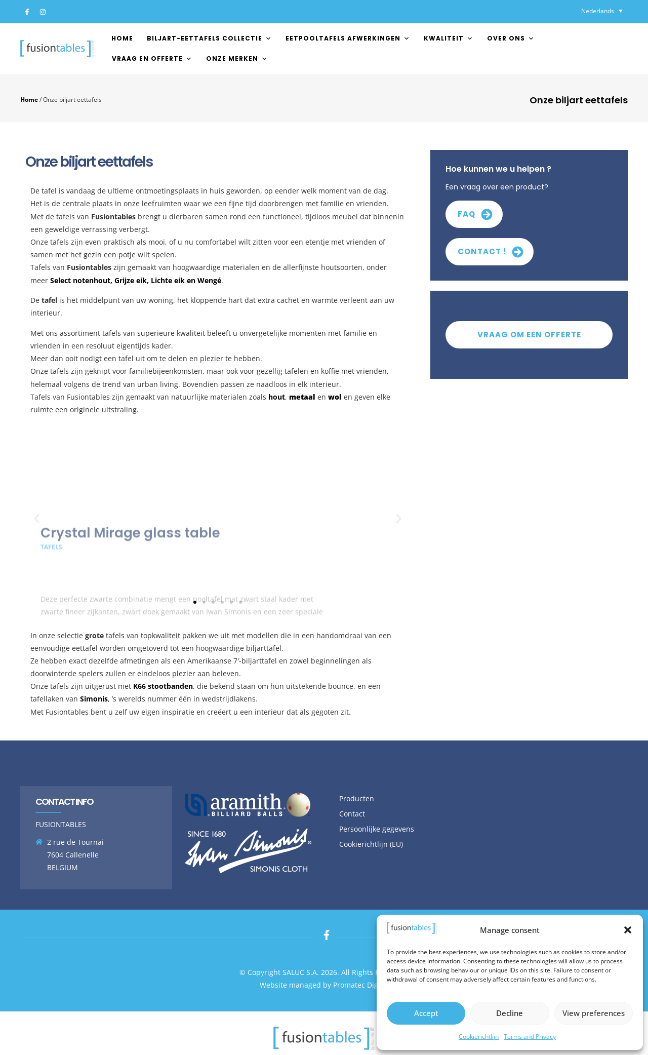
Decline (509, 1013)
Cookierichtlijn (479, 1036)
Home (122, 38)
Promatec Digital (361, 985)
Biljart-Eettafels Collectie (209, 38)
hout (276, 397)
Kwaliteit (448, 38)
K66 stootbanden (163, 686)
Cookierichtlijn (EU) (371, 844)
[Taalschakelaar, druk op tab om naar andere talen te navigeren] (602, 11)
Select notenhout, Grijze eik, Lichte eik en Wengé (135, 280)
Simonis (94, 699)
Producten (356, 798)
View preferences (593, 1013)
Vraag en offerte (152, 58)
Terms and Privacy (530, 1036)
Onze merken (237, 58)
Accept (426, 1013)
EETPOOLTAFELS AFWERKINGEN (348, 38)
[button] (628, 930)
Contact (352, 813)
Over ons (511, 38)
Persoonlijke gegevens (376, 829)
